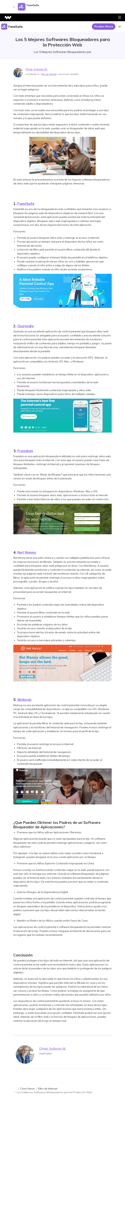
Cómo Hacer (27, 1088)
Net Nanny (26, 552)
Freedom (25, 451)
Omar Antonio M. (36, 69)
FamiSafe (26, 203)
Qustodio (25, 326)
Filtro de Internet (49, 74)
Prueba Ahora (103, 26)
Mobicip (24, 699)
